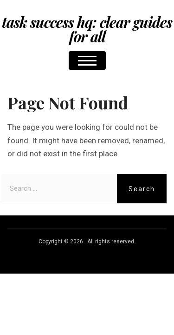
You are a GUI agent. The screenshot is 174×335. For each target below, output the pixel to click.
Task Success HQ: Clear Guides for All (87, 29)
